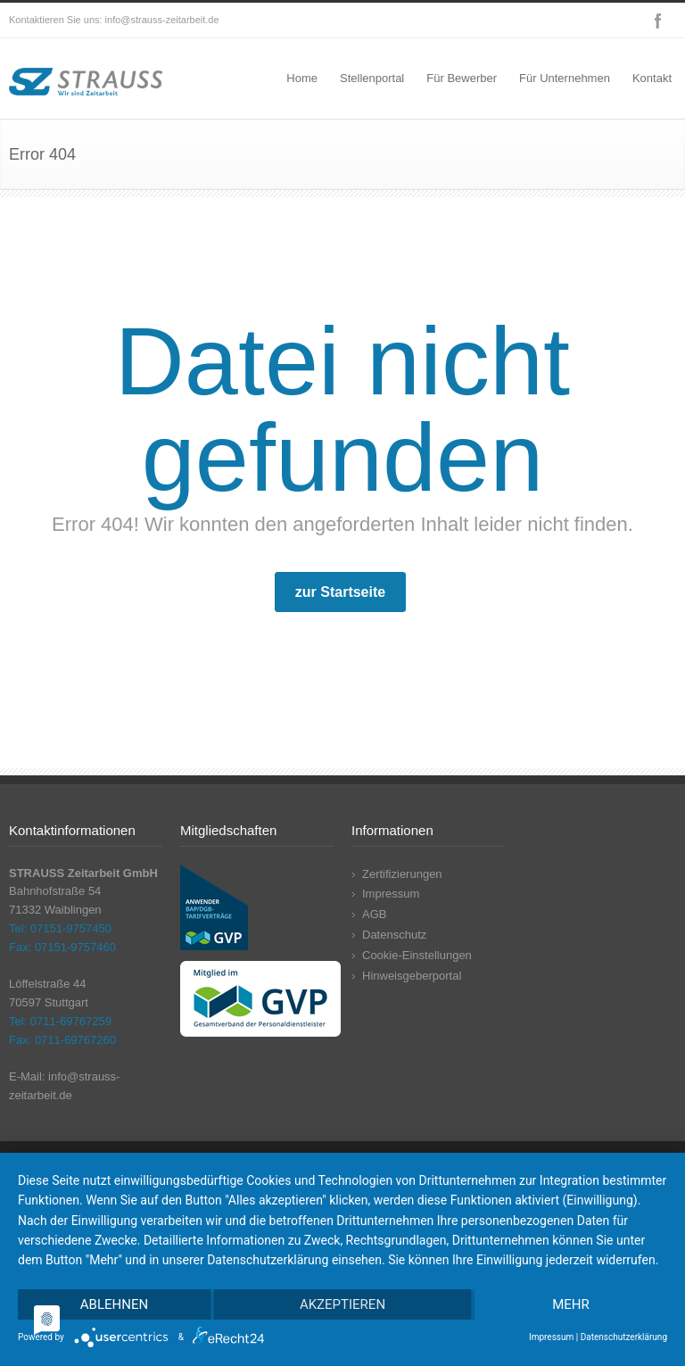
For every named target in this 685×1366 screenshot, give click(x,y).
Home (302, 78)
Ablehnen (114, 1304)
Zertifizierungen (402, 874)
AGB (374, 914)
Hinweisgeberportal (411, 975)
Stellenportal (372, 78)
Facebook (658, 20)
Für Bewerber (461, 78)
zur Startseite (340, 592)
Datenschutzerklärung (624, 1337)
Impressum (390, 893)
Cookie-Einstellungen (417, 955)
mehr (571, 1304)
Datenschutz (394, 934)
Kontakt (652, 78)
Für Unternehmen (564, 78)
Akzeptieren (342, 1304)
